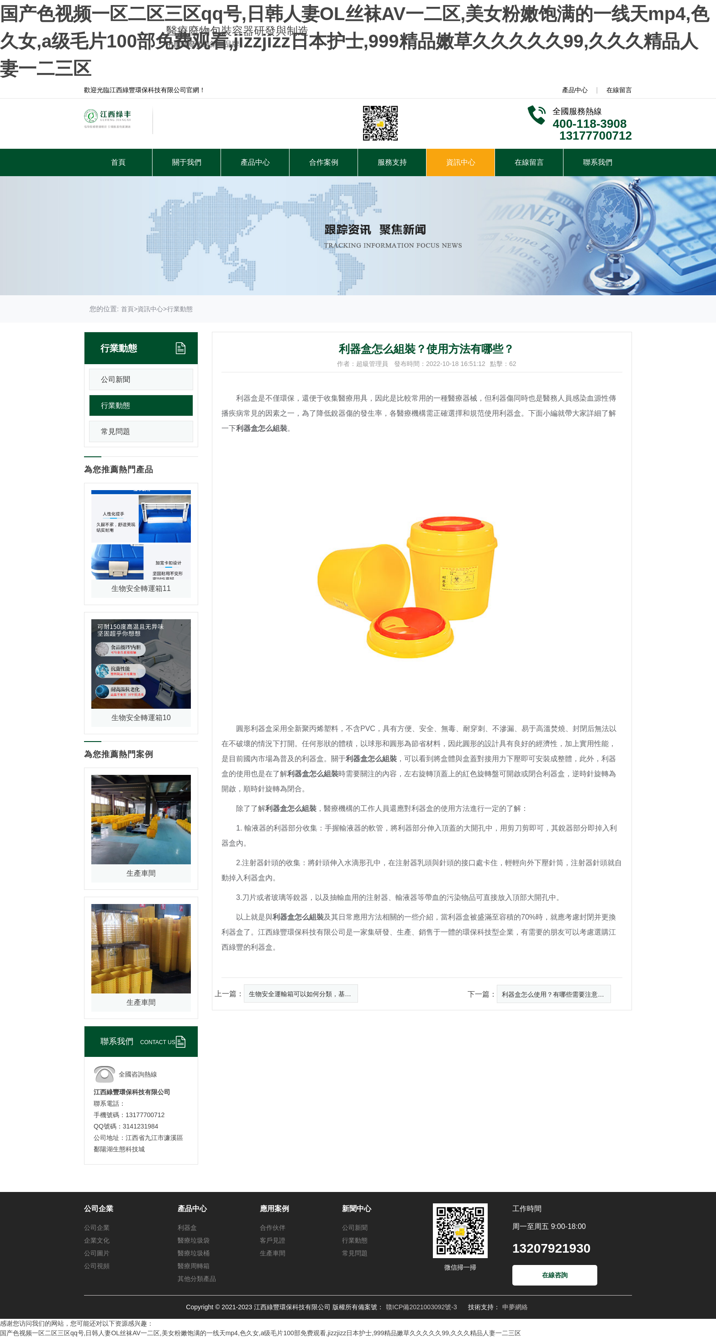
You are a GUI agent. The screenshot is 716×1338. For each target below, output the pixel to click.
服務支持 (392, 162)
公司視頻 (97, 1266)
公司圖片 (97, 1253)
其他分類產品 (197, 1278)
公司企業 (98, 1209)
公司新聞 (115, 379)
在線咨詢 (555, 1275)
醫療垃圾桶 (194, 1253)
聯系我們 (597, 162)
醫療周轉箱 (194, 1266)
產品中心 (575, 90)
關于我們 (186, 162)
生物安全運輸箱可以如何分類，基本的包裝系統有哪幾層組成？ (303, 994)
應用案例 (274, 1209)
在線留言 (619, 90)
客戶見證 (272, 1240)
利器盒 (187, 1227)
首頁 (118, 162)
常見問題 (115, 431)
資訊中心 (460, 162)
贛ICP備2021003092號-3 (421, 1307)
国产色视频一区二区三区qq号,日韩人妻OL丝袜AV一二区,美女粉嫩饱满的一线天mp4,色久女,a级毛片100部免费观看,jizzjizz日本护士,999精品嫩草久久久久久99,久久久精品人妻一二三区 (354, 41)
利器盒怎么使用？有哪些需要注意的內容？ (556, 994)
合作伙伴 (272, 1227)
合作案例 (323, 162)
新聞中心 (356, 1209)
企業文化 (97, 1240)
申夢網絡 (515, 1307)
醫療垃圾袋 (194, 1240)
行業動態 (180, 309)
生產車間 (272, 1253)
